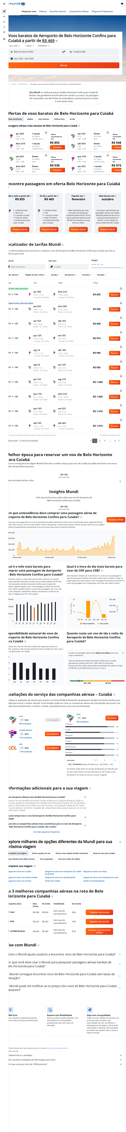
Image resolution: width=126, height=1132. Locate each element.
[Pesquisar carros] (4, 21)
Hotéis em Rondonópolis (96, 875)
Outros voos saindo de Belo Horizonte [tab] (79, 848)
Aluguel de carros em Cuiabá (26, 866)
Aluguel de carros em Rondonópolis (65, 872)
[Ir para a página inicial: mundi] (17, 4)
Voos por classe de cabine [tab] (103, 854)
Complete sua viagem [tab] (24, 848)
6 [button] (115, 425)
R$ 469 (64, 40)
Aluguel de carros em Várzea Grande (29, 872)
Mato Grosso (30, 84)
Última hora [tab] (66, 119)
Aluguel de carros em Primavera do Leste (103, 872)
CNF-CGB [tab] (67, 459)
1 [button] (94, 425)
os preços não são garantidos (64, 1047)
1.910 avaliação (32, 732)
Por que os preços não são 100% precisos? (68, 1062)
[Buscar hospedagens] (4, 16)
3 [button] (104, 425)
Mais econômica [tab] (22, 119)
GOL (28, 739)
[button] (4, 4)
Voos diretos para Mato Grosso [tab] (55, 854)
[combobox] (51, 46)
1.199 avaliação (32, 746)
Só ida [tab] (79, 119)
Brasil (21, 84)
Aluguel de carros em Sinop (97, 866)
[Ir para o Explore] (4, 32)
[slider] (123, 269)
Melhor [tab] (37, 119)
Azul (28, 711)
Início (14, 84)
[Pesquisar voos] (4, 11)
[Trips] (4, 39)
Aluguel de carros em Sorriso (26, 875)
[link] (26, 231)
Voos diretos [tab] (50, 119)
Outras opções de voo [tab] (48, 848)
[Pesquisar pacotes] (4, 26)
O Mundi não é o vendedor (68, 1054)
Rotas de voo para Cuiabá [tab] (26, 854)
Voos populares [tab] (80, 854)
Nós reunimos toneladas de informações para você (68, 1058)
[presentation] (73, 41)
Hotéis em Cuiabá (57, 875)
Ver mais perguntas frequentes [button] (51, 826)
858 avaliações (32, 718)
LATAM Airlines (32, 725)
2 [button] (99, 425)
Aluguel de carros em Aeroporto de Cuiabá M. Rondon (65, 867)
